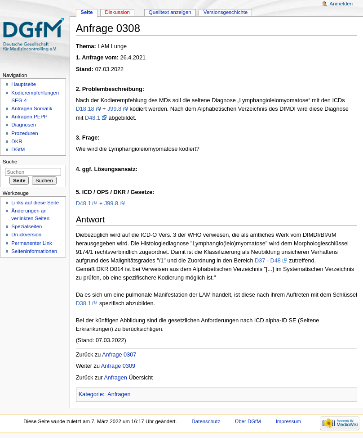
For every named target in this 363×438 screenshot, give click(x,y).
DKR (16, 141)
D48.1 (92, 118)
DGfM (18, 149)
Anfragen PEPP (29, 116)
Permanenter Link (31, 243)
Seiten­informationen (34, 251)
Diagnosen (23, 124)
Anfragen (115, 378)
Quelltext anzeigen (170, 12)
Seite (86, 12)
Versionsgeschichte (226, 12)
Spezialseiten (26, 226)
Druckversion (26, 234)
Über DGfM (248, 421)
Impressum (288, 421)
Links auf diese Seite (35, 202)
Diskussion (117, 12)
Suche (10, 161)
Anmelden (341, 3)
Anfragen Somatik (31, 108)
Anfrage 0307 (119, 355)
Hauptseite (23, 84)
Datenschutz (206, 421)
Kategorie (91, 394)
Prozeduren (24, 133)
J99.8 (114, 109)
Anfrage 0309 (118, 366)
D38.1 (83, 303)
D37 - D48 (268, 260)
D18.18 (85, 109)
